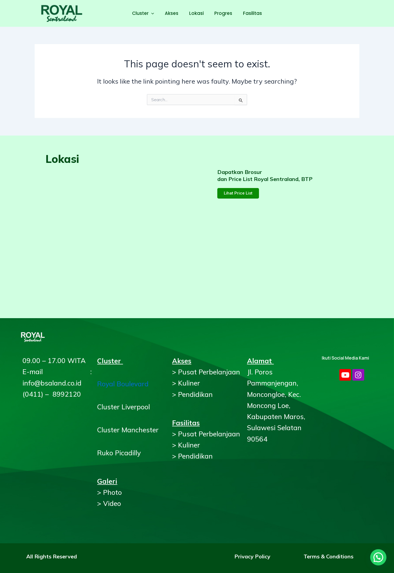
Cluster (146, 13)
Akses (173, 13)
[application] (154, 13)
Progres (222, 13)
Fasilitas (249, 13)
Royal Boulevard (123, 384)
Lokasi (196, 13)
